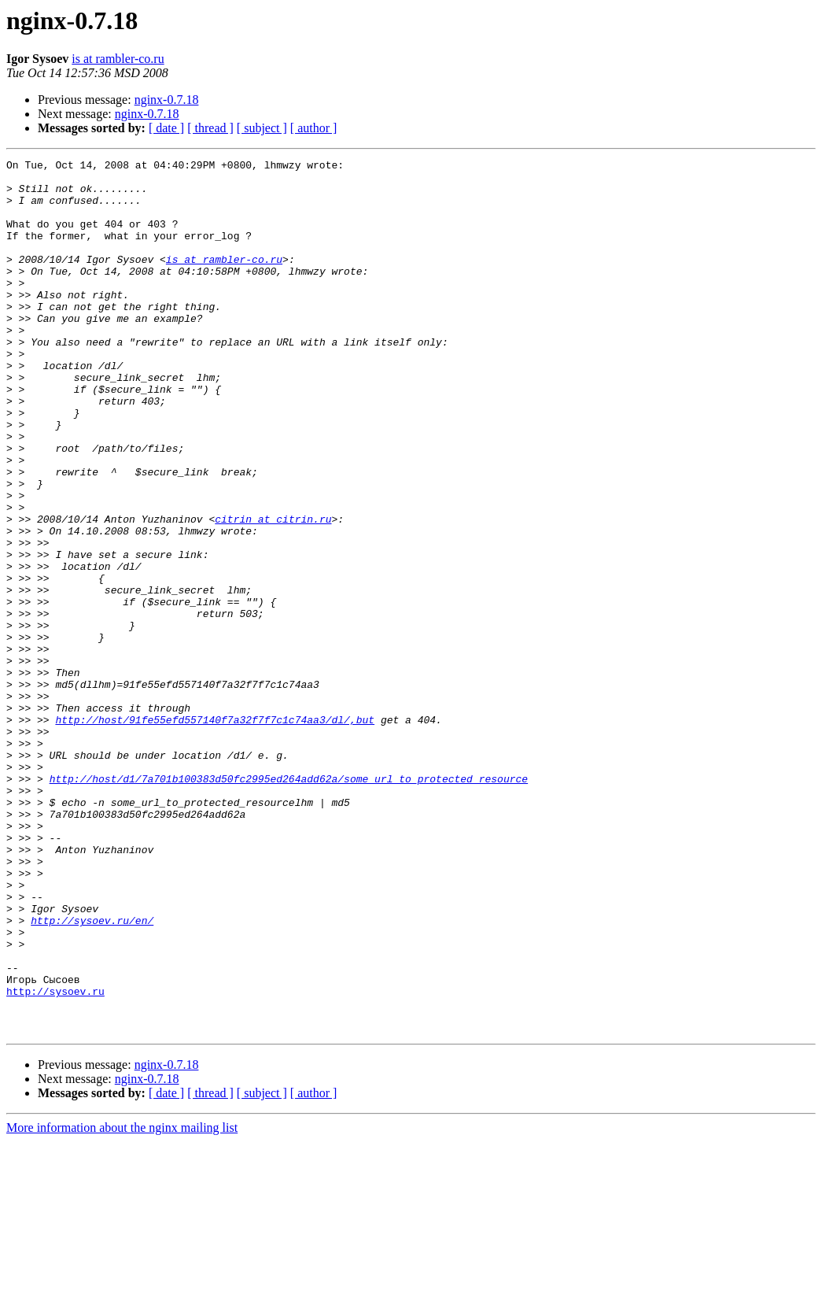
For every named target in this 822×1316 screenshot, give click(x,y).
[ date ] (166, 128)
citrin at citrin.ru (273, 592)
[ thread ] (210, 128)
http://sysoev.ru (55, 1159)
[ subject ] (262, 128)
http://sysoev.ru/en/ (92, 1073)
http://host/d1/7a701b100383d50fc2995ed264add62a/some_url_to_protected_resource (289, 903)
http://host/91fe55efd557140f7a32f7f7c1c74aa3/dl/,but (214, 833)
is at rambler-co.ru (118, 58)
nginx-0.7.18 (167, 99)
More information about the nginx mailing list (122, 1302)
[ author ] (313, 128)
